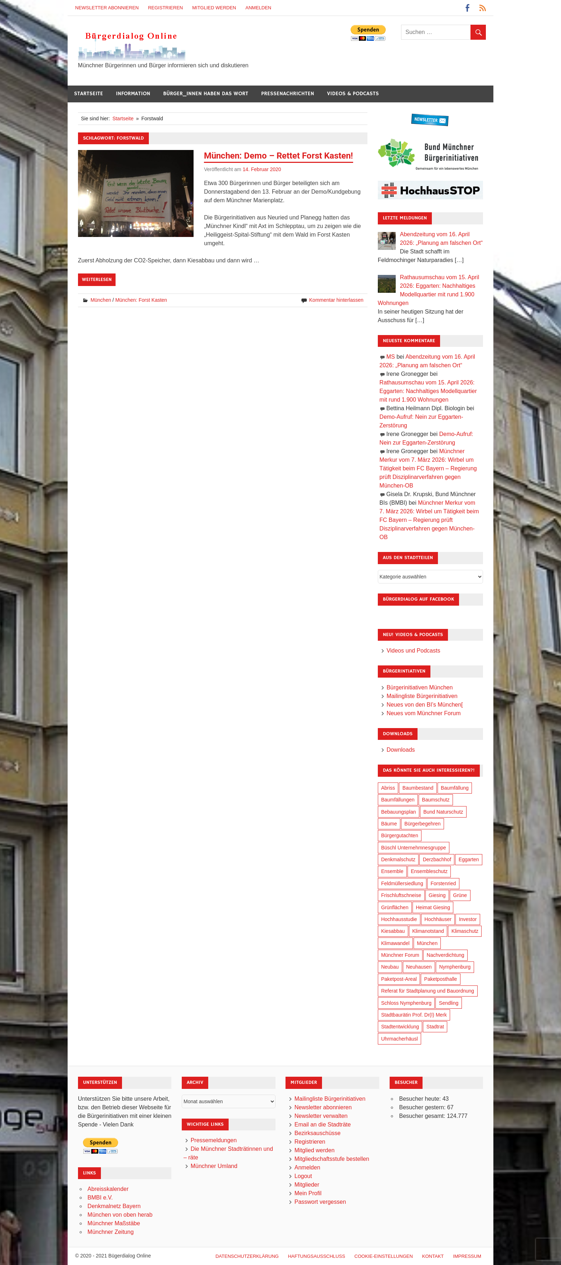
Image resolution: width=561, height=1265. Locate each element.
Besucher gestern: (423, 1107)
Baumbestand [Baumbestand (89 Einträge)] (418, 788)
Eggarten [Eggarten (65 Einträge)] (469, 859)
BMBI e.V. (100, 1197)
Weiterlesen (97, 279)
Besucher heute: (420, 1099)
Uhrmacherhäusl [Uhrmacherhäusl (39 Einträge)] (399, 1039)
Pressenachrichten (287, 93)
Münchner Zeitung (111, 1232)
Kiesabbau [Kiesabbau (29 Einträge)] (393, 931)
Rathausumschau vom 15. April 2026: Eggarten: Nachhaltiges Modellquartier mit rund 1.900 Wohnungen (428, 391)
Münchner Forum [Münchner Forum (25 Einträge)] (400, 955)
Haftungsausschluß (316, 1256)
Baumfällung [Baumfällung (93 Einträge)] (455, 788)
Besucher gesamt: (423, 1116)
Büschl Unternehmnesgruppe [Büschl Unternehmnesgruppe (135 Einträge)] (413, 847)
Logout (303, 1176)
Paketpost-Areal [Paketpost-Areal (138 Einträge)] (399, 979)
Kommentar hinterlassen (336, 300)
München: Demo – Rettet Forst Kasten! (278, 156)
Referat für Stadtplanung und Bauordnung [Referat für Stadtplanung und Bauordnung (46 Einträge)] (427, 991)
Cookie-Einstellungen (384, 1256)
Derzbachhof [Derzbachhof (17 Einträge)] (437, 859)
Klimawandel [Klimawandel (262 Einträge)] (395, 943)
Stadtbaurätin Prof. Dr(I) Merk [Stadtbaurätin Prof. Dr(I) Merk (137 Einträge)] (414, 1015)
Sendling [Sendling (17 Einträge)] (449, 1003)
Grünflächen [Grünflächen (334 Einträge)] (394, 907)
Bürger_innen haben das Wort (205, 93)
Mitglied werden (214, 7)
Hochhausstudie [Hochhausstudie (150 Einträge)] (399, 919)
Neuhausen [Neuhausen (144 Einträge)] (419, 967)
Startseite (88, 93)
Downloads (400, 750)
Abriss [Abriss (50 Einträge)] (388, 788)
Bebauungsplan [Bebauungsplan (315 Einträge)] (398, 812)
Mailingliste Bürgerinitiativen (421, 696)
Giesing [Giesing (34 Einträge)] (437, 895)
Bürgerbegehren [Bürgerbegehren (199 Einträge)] (422, 824)
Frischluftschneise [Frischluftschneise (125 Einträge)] (401, 895)
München (101, 300)
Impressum (467, 1256)
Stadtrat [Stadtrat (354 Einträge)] (435, 1026)
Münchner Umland (214, 1166)
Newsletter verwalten (321, 1116)
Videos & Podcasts (353, 93)
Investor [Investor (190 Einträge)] (468, 919)
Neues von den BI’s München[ (424, 705)
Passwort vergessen (320, 1202)
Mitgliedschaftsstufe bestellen (331, 1159)
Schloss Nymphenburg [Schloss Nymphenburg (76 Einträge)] (406, 1003)
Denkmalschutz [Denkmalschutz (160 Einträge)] (398, 859)
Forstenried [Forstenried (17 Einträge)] (443, 883)
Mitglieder (306, 1185)
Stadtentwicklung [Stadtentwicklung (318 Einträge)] (400, 1026)
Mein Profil (308, 1193)
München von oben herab (120, 1215)
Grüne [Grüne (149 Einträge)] (460, 895)
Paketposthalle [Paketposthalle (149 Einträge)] (440, 979)
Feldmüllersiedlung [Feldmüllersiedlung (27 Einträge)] (402, 883)
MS (390, 357)
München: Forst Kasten (141, 300)
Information (133, 93)
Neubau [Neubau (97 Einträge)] (390, 967)
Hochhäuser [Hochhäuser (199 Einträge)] (438, 919)
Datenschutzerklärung (247, 1256)
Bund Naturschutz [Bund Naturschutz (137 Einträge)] (443, 812)
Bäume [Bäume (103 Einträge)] (389, 824)
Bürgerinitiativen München (419, 687)
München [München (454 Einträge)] (427, 943)
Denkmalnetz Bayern (114, 1206)
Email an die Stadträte (322, 1124)
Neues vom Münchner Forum (423, 713)
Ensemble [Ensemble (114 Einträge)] (392, 871)
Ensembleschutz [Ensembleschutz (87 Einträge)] (429, 871)
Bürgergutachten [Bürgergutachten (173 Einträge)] (399, 835)
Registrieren (165, 7)
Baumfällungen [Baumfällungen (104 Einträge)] (397, 800)
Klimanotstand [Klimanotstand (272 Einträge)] (428, 931)
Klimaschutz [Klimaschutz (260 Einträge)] (465, 931)
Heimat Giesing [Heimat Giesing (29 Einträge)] (433, 907)
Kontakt (433, 1256)
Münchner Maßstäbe (114, 1223)
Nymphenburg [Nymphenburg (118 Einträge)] (454, 967)
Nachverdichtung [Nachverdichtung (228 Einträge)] (445, 955)
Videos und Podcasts (413, 651)
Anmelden (258, 7)
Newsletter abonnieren (107, 7)
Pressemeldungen (214, 1140)
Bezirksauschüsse (317, 1133)
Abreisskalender (108, 1189)
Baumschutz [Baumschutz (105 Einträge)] (435, 800)
